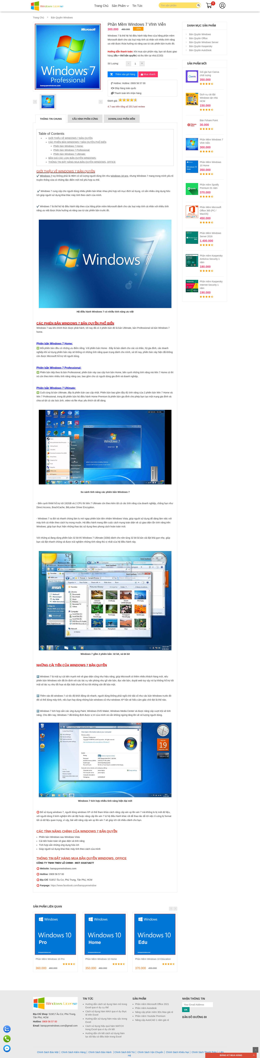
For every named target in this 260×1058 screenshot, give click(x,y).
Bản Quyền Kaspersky (200, 46)
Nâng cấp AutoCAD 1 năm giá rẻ (152, 1020)
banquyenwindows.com (63, 868)
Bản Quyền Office (198, 38)
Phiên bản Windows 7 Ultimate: (69, 154)
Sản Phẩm (120, 5)
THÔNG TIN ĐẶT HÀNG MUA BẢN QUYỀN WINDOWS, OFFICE (82, 162)
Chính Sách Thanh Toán (204, 1052)
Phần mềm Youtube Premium (150, 1016)
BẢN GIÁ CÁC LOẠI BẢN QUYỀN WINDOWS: (72, 158)
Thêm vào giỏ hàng (125, 74)
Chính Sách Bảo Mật (48, 1052)
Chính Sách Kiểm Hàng (73, 1052)
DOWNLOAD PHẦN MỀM (121, 119)
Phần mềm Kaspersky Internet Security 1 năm (211, 284)
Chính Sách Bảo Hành (100, 1052)
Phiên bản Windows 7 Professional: (71, 150)
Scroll (255, 1050)
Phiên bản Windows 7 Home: (68, 146)
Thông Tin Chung (51, 119)
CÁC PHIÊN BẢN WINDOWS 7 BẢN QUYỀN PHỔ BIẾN (77, 142)
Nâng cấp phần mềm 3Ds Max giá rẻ (154, 1012)
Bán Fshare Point (209, 120)
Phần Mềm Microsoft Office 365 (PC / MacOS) (210, 210)
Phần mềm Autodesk (146, 1008)
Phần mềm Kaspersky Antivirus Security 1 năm (211, 259)
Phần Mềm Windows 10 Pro (50, 959)
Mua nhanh (148, 74)
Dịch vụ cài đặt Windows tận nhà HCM (209, 97)
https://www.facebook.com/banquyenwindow (73, 885)
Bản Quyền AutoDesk (200, 50)
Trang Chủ (101, 5)
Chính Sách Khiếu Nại (177, 1052)
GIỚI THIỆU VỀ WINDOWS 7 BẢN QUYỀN (70, 138)
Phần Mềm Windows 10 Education (153, 959)
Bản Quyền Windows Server (203, 42)
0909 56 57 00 (49, 1021)
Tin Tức (137, 5)
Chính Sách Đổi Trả (124, 1052)
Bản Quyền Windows (62, 17)
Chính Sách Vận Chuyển (150, 1052)
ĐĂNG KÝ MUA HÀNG (231, 1055)
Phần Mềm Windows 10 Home (101, 959)
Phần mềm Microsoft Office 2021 (152, 1004)
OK (186, 1009)
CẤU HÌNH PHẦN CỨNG (85, 119)
